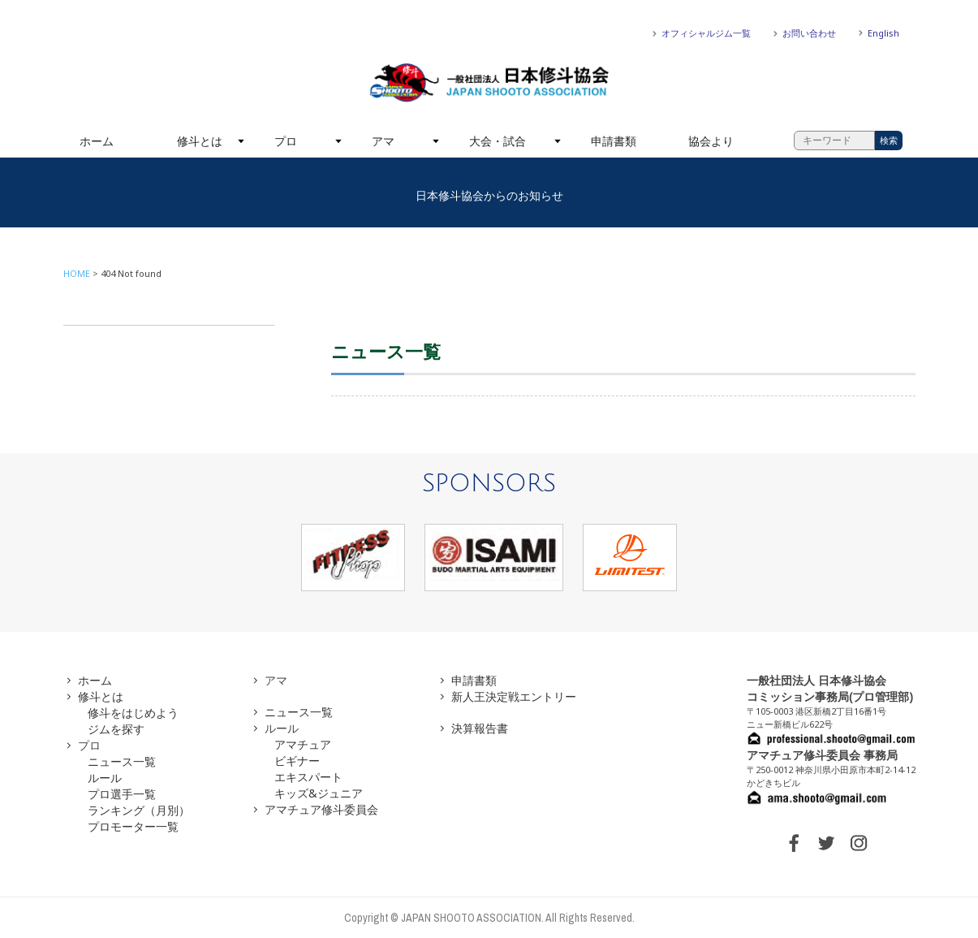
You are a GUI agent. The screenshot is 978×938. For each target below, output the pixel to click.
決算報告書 (479, 728)
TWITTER (826, 843)
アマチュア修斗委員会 (321, 809)
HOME (76, 273)
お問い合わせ (809, 33)
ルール (105, 777)
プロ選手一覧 (122, 794)
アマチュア (302, 744)
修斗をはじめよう (133, 712)
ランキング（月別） (139, 810)
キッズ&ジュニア (318, 793)
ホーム (97, 141)
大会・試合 (497, 141)
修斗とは (199, 141)
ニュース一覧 (122, 761)
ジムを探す (116, 729)
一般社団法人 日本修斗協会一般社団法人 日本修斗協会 (489, 83)
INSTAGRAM (859, 843)
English (883, 33)
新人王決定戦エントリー (513, 696)
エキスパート (308, 777)
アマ (383, 141)
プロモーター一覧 (133, 826)
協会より (711, 141)
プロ (285, 141)
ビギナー (297, 760)
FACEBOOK (794, 843)
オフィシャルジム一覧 (706, 33)
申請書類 (613, 141)
